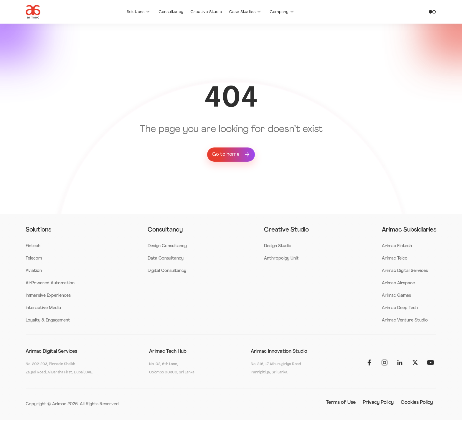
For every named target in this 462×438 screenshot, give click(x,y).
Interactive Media (43, 308)
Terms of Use (341, 402)
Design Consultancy (167, 246)
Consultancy (171, 12)
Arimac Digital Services (405, 271)
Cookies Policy (417, 402)
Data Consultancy (166, 258)
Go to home (231, 154)
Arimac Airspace (398, 283)
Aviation (34, 271)
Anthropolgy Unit (281, 258)
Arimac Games (396, 295)
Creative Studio (206, 12)
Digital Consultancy (167, 271)
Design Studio (277, 246)
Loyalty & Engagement (48, 320)
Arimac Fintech (397, 246)
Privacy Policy (378, 402)
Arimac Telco (394, 258)
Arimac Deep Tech (400, 308)
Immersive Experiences (48, 295)
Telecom (34, 258)
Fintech (33, 246)
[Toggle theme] (432, 12)
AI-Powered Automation (50, 283)
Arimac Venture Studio (405, 320)
